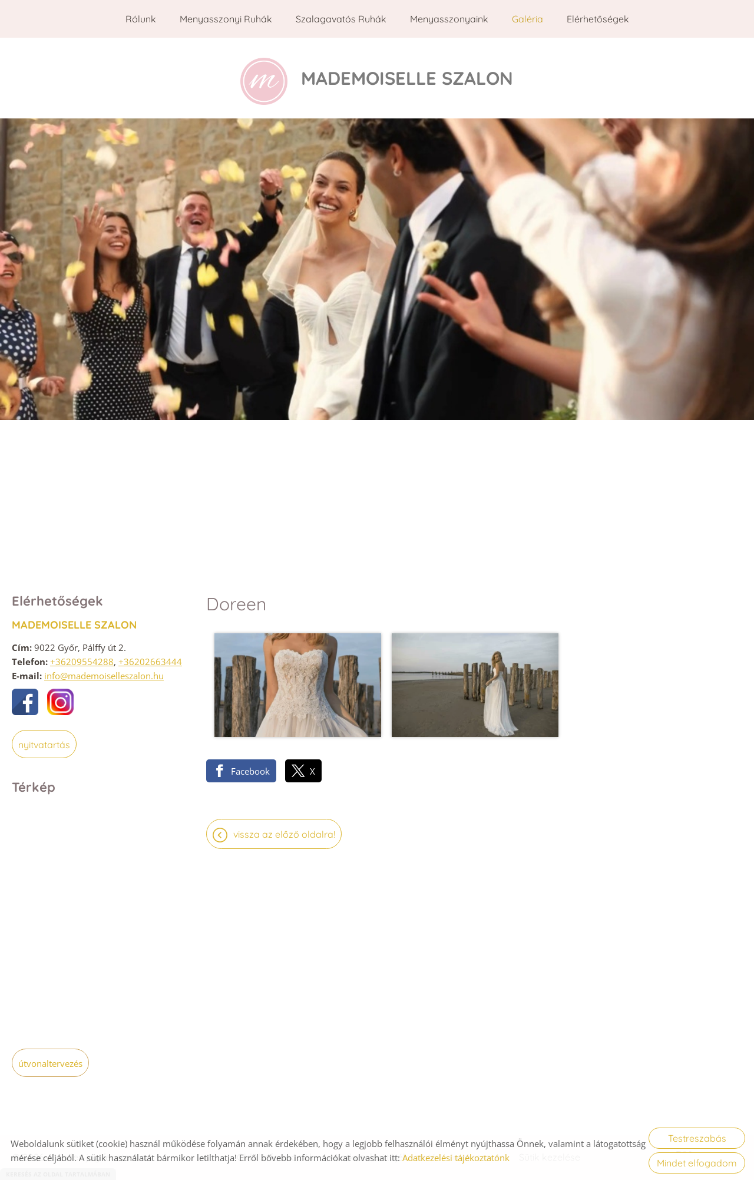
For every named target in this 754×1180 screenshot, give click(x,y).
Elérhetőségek (598, 19)
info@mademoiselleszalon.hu (104, 671)
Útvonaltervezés (50, 1059)
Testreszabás (697, 1138)
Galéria (527, 19)
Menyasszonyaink (449, 19)
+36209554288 (82, 657)
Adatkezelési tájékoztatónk (456, 1158)
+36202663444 (150, 657)
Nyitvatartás (44, 740)
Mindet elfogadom (697, 1163)
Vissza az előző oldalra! (284, 801)
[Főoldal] (260, 76)
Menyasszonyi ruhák (226, 19)
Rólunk (140, 19)
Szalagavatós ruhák (341, 19)
